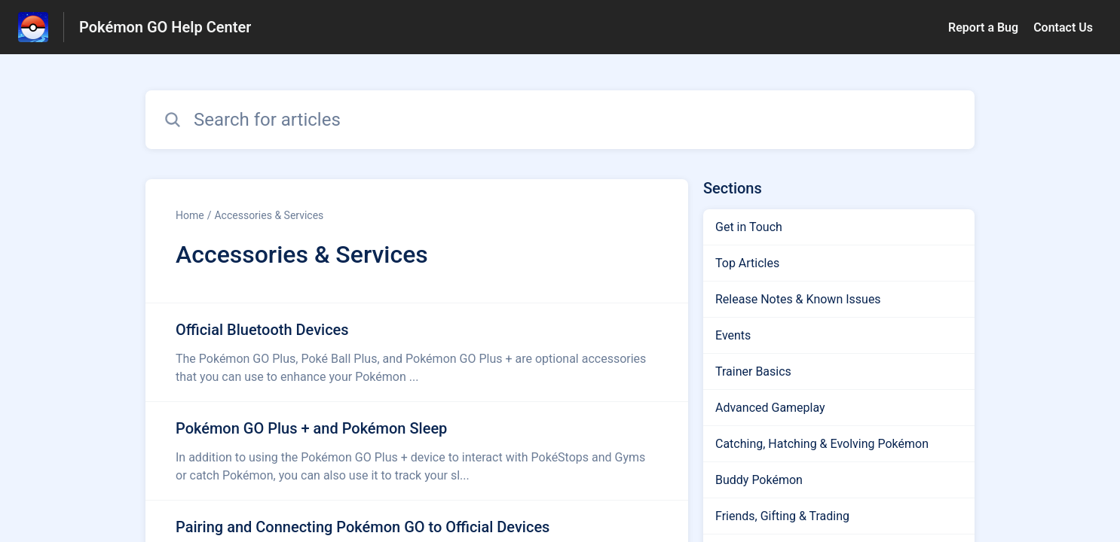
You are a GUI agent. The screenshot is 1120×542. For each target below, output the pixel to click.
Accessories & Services (268, 215)
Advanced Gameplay (770, 407)
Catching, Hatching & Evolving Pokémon (822, 444)
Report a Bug (983, 27)
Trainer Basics (753, 371)
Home (190, 215)
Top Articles (747, 263)
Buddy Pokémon (759, 480)
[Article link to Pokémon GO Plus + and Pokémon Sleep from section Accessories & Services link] (417, 451)
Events (733, 335)
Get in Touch (748, 227)
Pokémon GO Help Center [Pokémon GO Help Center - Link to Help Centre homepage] (165, 27)
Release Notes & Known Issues (798, 299)
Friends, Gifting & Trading (782, 516)
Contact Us (1063, 27)
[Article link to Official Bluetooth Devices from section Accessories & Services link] (417, 352)
